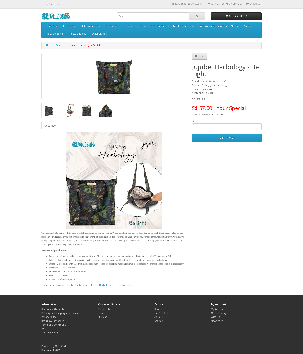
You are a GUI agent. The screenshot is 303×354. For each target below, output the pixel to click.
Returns (102, 313)
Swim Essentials (158, 26)
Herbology (105, 285)
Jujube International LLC (213, 81)
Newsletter (217, 320)
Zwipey (247, 26)
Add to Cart (227, 138)
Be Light (116, 285)
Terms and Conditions (53, 324)
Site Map (102, 317)
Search (59, 45)
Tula (127, 26)
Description (50, 125)
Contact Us (104, 309)
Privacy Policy (48, 317)
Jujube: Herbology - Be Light (86, 45)
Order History (218, 313)
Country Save (112, 26)
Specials (158, 320)
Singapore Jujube (65, 285)
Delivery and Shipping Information (60, 313)
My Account (217, 309)
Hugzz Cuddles (78, 33)
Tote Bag (127, 285)
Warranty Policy (49, 332)
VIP (43, 328)
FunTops (52, 26)
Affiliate (158, 317)
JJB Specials (69, 26)
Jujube (139, 26)
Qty (194, 120)
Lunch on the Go (182, 26)
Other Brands (99, 33)
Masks (234, 26)
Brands (158, 309)
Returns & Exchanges (52, 320)
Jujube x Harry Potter (86, 285)
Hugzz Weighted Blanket (211, 26)
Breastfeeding (55, 33)
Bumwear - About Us (52, 309)
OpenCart (60, 346)
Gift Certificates (162, 313)
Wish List (215, 317)
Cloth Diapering (89, 26)
